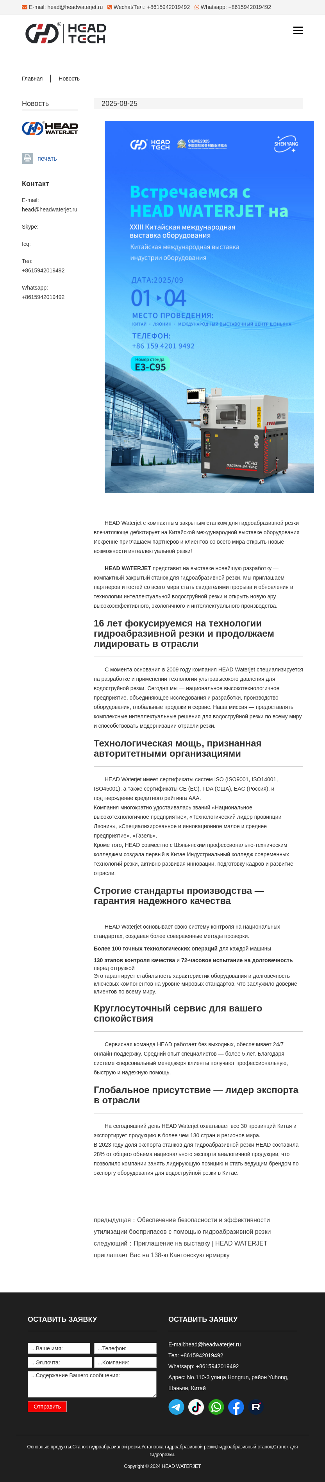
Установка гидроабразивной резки (178, 1447)
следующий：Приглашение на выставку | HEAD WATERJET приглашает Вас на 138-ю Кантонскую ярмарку (180, 1249)
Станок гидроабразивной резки (106, 1447)
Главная (32, 78)
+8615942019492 (250, 7)
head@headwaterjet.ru (75, 7)
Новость (69, 78)
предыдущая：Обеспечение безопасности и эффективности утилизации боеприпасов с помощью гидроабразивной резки (182, 1226)
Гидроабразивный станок (244, 1447)
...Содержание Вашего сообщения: (92, 1384)
